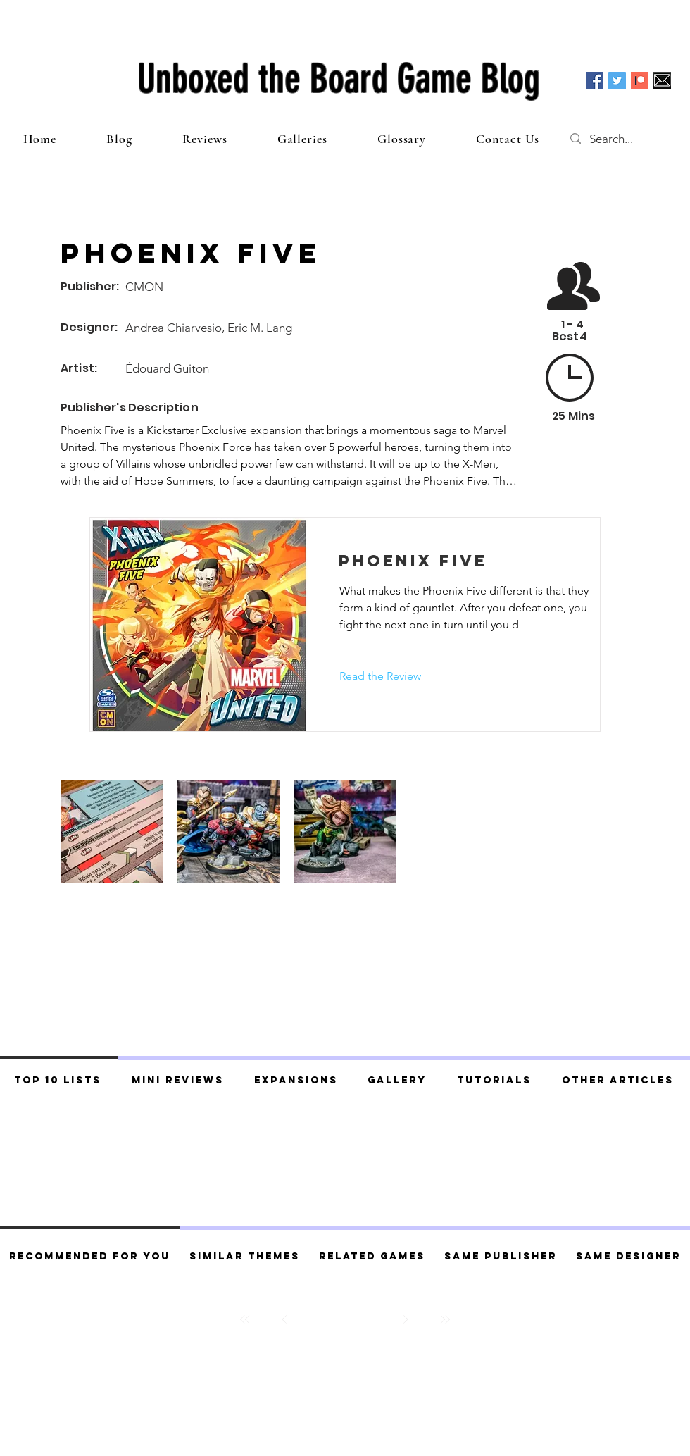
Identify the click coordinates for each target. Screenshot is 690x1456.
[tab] (59, 1078)
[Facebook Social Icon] (594, 80)
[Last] (445, 1319)
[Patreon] (639, 80)
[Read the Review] (380, 676)
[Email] (662, 80)
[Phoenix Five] (461, 561)
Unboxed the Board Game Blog (338, 79)
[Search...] (624, 138)
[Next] (405, 1319)
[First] (245, 1319)
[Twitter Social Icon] (617, 80)
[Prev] (284, 1319)
